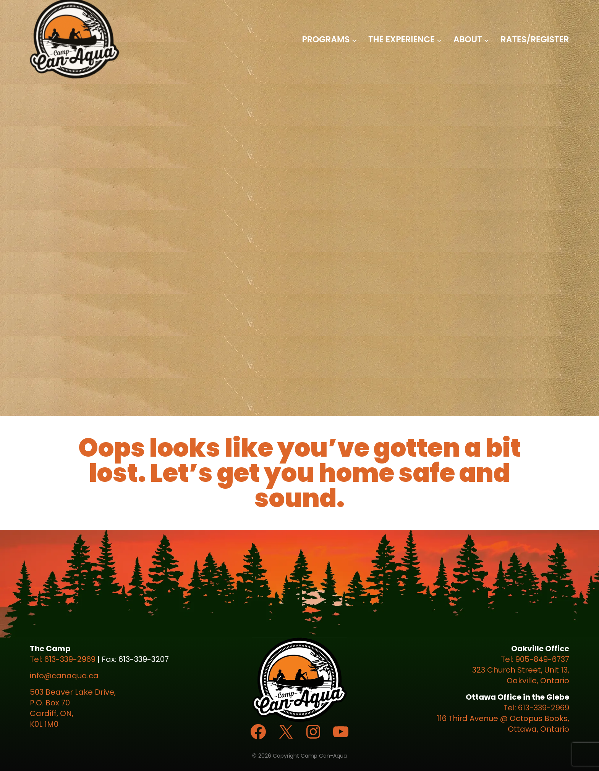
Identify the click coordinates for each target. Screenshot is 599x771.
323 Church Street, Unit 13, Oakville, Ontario (520, 675)
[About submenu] (486, 39)
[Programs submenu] (354, 39)
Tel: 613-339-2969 (63, 659)
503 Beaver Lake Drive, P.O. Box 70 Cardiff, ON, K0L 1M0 (73, 708)
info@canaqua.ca (64, 675)
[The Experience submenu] (439, 39)
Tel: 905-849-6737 (535, 659)
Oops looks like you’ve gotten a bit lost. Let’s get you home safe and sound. (299, 473)
